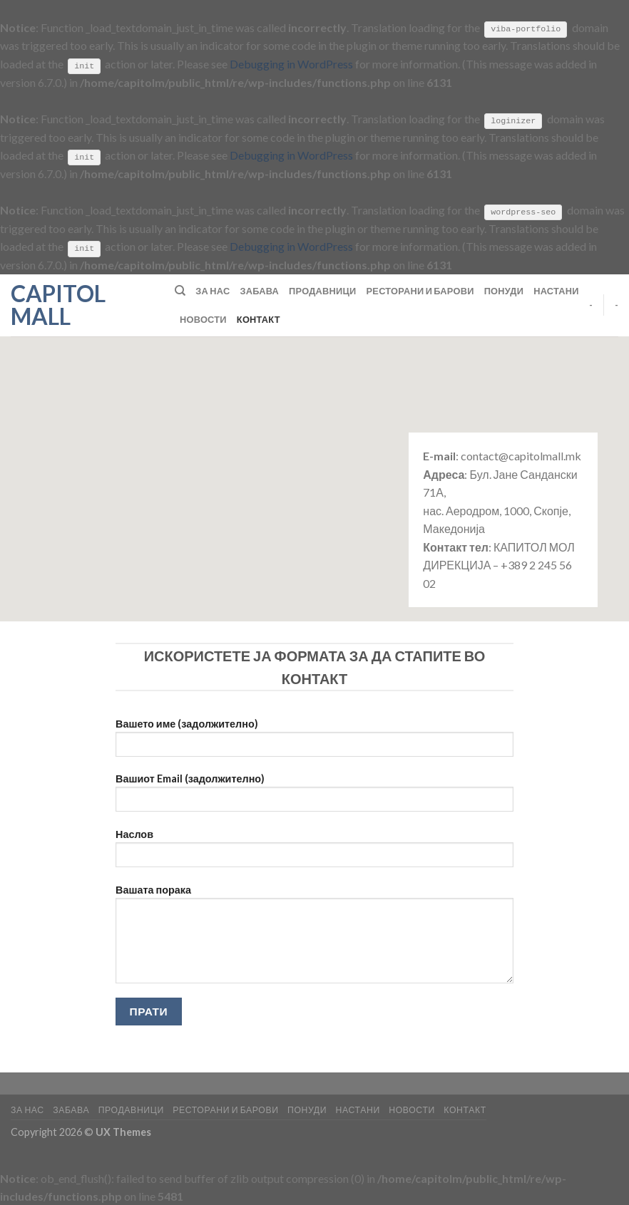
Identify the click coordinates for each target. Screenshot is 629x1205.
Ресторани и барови (420, 290)
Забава (259, 290)
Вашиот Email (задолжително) (314, 797)
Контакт (258, 318)
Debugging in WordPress (291, 64)
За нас (212, 290)
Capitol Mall (58, 304)
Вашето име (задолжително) (314, 741)
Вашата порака (314, 938)
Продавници (323, 290)
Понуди (504, 290)
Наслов (314, 851)
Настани (556, 290)
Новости (203, 318)
